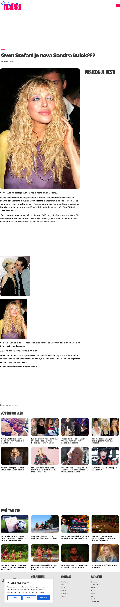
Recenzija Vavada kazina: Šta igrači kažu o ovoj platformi (75, 537)
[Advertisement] (60, 30)
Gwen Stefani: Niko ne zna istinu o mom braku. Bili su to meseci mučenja (45, 470)
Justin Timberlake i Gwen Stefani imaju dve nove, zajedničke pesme (73, 441)
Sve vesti (94, 585)
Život (93, 599)
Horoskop (95, 602)
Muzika (64, 590)
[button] (112, 5)
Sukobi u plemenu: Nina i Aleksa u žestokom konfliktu (44, 537)
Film (62, 585)
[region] (28, 591)
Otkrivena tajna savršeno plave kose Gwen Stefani (13, 469)
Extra (93, 588)
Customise (14, 598)
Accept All (43, 598)
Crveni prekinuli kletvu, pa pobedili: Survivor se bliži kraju (43, 567)
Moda (93, 593)
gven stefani (6, 405)
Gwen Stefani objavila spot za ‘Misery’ (104, 469)
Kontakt (64, 582)
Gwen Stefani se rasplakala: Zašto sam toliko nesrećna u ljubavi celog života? (74, 470)
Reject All (29, 598)
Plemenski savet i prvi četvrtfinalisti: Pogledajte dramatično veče (103, 538)
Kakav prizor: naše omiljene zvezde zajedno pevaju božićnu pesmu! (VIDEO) (44, 441)
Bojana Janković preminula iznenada (104, 566)
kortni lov (15, 405)
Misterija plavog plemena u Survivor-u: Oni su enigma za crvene (13, 567)
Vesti (63, 596)
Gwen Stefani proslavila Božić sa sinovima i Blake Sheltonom (12, 441)
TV (92, 596)
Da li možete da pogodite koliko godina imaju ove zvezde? (103, 441)
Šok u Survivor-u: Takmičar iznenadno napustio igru (74, 566)
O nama (94, 582)
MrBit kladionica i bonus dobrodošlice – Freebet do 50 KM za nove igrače (13, 538)
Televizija (64, 593)
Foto (63, 588)
